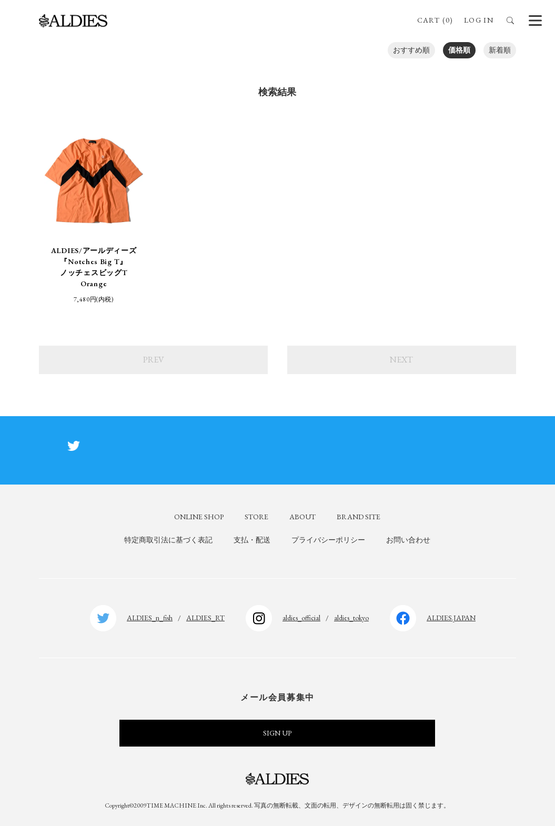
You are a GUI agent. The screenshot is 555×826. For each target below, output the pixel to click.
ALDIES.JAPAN (451, 617)
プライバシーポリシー (328, 540)
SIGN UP (277, 733)
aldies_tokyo (351, 617)
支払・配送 (252, 540)
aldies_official (301, 617)
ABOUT (302, 516)
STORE (256, 516)
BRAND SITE (358, 516)
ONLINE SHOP (199, 516)
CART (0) (435, 20)
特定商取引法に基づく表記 (168, 540)
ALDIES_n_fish (150, 617)
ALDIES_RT (205, 617)
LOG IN (478, 20)
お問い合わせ (408, 540)
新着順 (500, 50)
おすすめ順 (411, 50)
